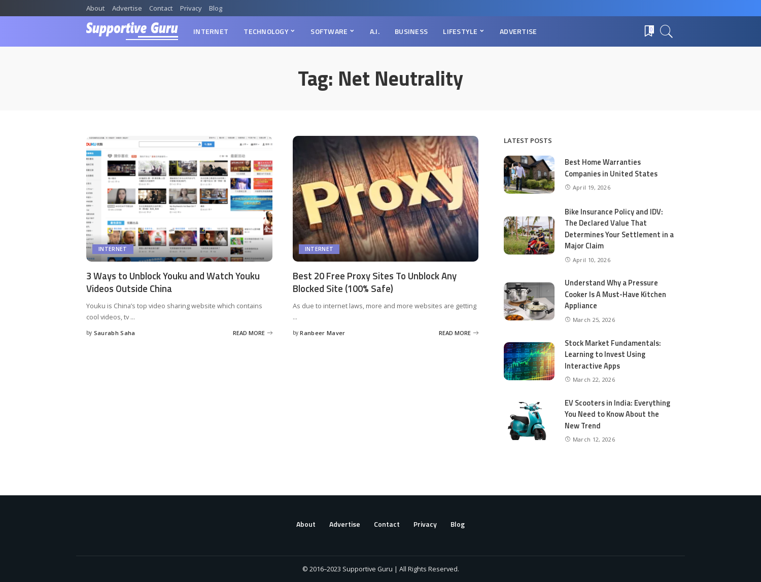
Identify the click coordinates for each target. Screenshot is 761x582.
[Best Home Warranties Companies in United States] (529, 175)
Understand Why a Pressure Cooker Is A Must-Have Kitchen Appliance (617, 294)
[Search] (667, 31)
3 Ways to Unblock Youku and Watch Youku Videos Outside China (165, 282)
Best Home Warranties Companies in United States (612, 167)
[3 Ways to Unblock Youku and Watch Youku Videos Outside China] (179, 199)
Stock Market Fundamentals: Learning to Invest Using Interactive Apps (614, 354)
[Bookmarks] (648, 31)
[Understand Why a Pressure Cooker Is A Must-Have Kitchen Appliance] (529, 301)
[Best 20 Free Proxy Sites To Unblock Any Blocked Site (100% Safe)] (386, 199)
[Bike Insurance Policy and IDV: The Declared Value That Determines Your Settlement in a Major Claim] (529, 235)
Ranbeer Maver (322, 333)
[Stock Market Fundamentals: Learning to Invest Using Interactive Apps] (529, 361)
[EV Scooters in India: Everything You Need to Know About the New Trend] (529, 421)
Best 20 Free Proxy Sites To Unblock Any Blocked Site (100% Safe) (380, 282)
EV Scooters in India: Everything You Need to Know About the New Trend (618, 414)
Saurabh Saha (114, 333)
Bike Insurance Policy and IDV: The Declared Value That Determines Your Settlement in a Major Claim (617, 229)
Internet (112, 249)
